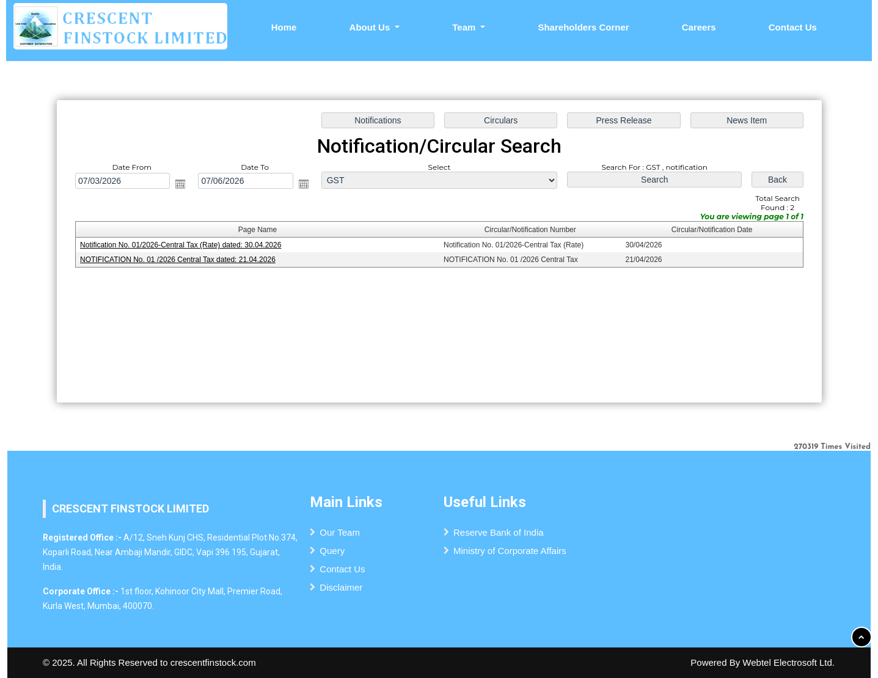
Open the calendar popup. (183, 184)
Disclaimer (341, 587)
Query (332, 550)
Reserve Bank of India (498, 532)
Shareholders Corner (583, 27)
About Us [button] (371, 27)
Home (284, 27)
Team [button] (465, 27)
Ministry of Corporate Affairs (509, 550)
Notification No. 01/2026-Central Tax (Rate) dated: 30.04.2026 (183, 245)
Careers (699, 27)
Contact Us (793, 27)
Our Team (340, 532)
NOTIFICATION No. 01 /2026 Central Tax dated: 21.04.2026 (180, 259)
